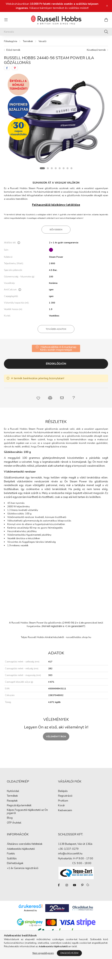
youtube (75, 885)
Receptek (12, 801)
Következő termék (96, 49)
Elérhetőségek (15, 863)
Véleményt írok (56, 736)
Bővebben (56, 229)
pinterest (82, 885)
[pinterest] (15, 68)
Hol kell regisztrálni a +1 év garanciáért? (63, 626)
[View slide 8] (71, 168)
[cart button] (106, 20)
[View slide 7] (67, 168)
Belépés (63, 791)
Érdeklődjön (56, 364)
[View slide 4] (56, 168)
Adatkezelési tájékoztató (21, 849)
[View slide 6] (64, 168)
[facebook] (7, 68)
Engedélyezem (69, 953)
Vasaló (42, 41)
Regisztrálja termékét (19, 805)
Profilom (63, 801)
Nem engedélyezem (43, 953)
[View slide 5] (60, 168)
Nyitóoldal (13, 791)
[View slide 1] (42, 168)
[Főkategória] (10, 41)
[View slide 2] (48, 168)
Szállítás (12, 858)
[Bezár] (107, 6)
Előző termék (13, 49)
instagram (67, 885)
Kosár (61, 805)
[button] (38, 398)
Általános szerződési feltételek (24, 844)
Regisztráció (65, 796)
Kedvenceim (65, 810)
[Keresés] (56, 32)
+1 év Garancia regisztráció (22, 868)
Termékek (28, 41)
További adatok (56, 329)
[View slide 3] (52, 168)
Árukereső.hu (30, 910)
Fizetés (11, 853)
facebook (59, 885)
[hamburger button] (6, 20)
